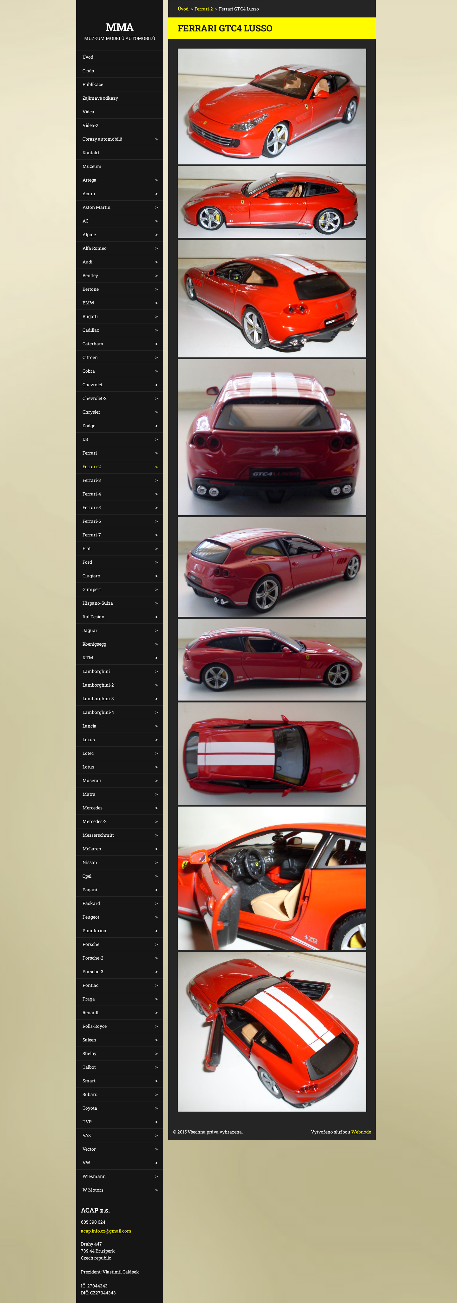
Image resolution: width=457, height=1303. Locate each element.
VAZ (87, 1135)
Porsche (91, 944)
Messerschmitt (98, 835)
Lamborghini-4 (98, 712)
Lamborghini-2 (98, 685)
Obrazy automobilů (103, 139)
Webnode (361, 1132)
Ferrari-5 (92, 507)
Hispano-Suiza (98, 603)
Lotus (88, 767)
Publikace (93, 84)
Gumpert (92, 589)
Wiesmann (94, 1176)
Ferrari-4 (92, 494)
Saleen (89, 1040)
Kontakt (91, 153)
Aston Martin (96, 207)
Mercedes (93, 808)
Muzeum (92, 166)
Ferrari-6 (92, 521)
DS (85, 439)
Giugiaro (91, 576)
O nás (88, 71)
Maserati (92, 780)
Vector (89, 1149)
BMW (89, 303)
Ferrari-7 (92, 535)
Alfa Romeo (95, 248)
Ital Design (93, 617)
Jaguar (90, 630)
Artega (89, 180)
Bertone (91, 289)
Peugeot (91, 917)
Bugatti (90, 316)
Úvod (88, 57)
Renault (91, 1012)
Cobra (89, 371)
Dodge (89, 425)
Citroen (90, 357)
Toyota (90, 1108)
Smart (89, 1081)
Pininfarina (94, 930)
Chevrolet (93, 385)
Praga (89, 999)
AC (86, 221)
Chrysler (91, 412)
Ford (87, 562)
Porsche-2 (93, 958)
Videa (88, 112)
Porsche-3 (93, 971)
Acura (89, 193)
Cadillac (91, 330)
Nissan (90, 862)
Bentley (90, 275)
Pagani (90, 890)
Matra (89, 794)
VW (86, 1163)
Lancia (89, 726)
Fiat (87, 548)
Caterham (93, 344)
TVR (87, 1122)
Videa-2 (90, 125)
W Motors (93, 1190)
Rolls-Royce (95, 1026)
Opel (87, 876)
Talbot (89, 1067)
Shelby (89, 1053)
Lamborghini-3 (98, 698)
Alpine (89, 234)
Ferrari (90, 453)
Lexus (89, 739)
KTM (88, 658)
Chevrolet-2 (95, 398)
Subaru (90, 1094)
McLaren (92, 849)
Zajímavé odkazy (100, 98)
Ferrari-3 (92, 480)
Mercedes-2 (95, 821)
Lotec (88, 753)
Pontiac (90, 985)
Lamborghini (96, 671)
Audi (87, 262)
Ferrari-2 (92, 466)
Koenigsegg (94, 644)
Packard (91, 903)
